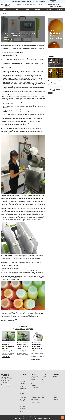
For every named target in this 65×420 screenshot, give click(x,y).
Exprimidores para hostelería (34, 377)
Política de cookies (32, 418)
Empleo (43, 379)
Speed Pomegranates (24, 390)
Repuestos (55, 401)
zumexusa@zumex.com (7, 384)
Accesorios (55, 399)
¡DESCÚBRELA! (54, 43)
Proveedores (39, 418)
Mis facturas (22, 408)
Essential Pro (22, 381)
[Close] (63, 1)
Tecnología (44, 376)
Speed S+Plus (23, 388)
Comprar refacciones (35, 402)
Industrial (22, 393)
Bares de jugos (34, 383)
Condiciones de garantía (36, 397)
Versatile (22, 385)
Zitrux (21, 376)
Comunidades (33, 385)
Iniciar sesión (22, 406)
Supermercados (34, 379)
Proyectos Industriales (35, 387)
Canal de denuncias (46, 418)
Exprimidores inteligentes (22, 400)
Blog (45, 4)
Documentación (40, 4)
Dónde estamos (45, 378)
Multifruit (55, 376)
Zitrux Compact (23, 378)
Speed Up (22, 386)
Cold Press (22, 391)
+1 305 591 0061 (6, 380)
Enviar (50, 93)
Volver (4, 13)
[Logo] (5, 5)
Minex (21, 379)
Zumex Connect (23, 397)
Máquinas (55, 397)
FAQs (32, 401)
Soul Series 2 (22, 383)
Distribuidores (33, 4)
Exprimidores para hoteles (34, 381)
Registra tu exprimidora (25, 411)
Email (50, 84)
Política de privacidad (24, 418)
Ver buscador (63, 4)
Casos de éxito (45, 381)
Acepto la (55, 90)
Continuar (53, 1)
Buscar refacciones (24, 410)
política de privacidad (55, 90)
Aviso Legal (17, 418)
